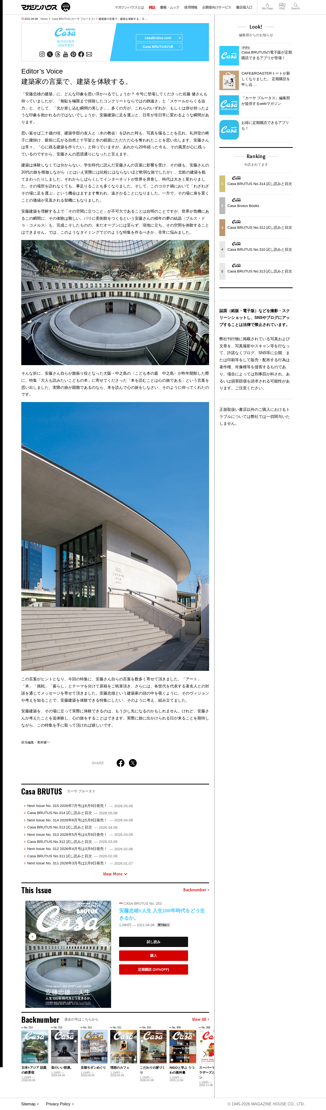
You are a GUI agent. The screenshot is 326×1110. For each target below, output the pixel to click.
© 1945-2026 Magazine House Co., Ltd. (266, 1104)
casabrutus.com (162, 38)
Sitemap (28, 1104)
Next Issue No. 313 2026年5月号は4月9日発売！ (80, 834)
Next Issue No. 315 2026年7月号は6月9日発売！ (80, 806)
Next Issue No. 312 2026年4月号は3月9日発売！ (80, 849)
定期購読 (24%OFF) (153, 970)
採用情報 (190, 7)
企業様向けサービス (216, 7)
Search (295, 4)
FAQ (282, 4)
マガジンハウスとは (129, 7)
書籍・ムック (170, 7)
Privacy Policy (58, 1104)
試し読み (153, 942)
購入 (153, 956)
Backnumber (196, 890)
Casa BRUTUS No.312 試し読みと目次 (72, 841)
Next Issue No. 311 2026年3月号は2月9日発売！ (80, 863)
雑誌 (152, 7)
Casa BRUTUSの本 (161, 47)
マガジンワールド (45, 6)
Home (44, 18)
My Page (267, 4)
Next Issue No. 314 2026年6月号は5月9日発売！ (80, 820)
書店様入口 (244, 7)
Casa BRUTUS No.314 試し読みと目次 (72, 813)
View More (115, 873)
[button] (204, 1054)
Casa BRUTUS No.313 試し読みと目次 (72, 827)
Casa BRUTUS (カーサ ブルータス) (73, 18)
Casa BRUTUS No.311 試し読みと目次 (72, 856)
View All (200, 1019)
